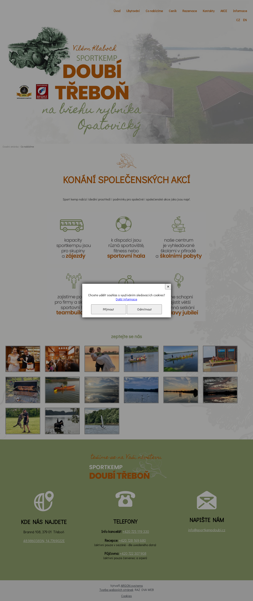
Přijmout (108, 309)
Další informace (126, 299)
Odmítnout (144, 309)
